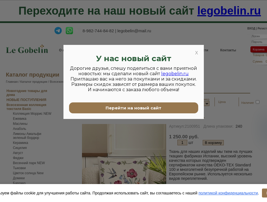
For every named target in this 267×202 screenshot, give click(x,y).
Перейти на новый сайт (133, 108)
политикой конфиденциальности (228, 193)
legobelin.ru (175, 73)
